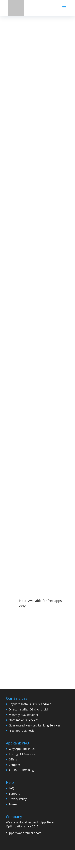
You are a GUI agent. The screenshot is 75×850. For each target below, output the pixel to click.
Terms (13, 804)
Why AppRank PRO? (22, 749)
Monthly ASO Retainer (23, 715)
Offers (13, 759)
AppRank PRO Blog (21, 770)
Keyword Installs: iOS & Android (30, 704)
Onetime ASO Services (24, 720)
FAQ (11, 788)
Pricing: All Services (22, 754)
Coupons (15, 765)
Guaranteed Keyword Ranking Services (35, 725)
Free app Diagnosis (21, 730)
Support (14, 793)
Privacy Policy (18, 799)
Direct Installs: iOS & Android (28, 709)
